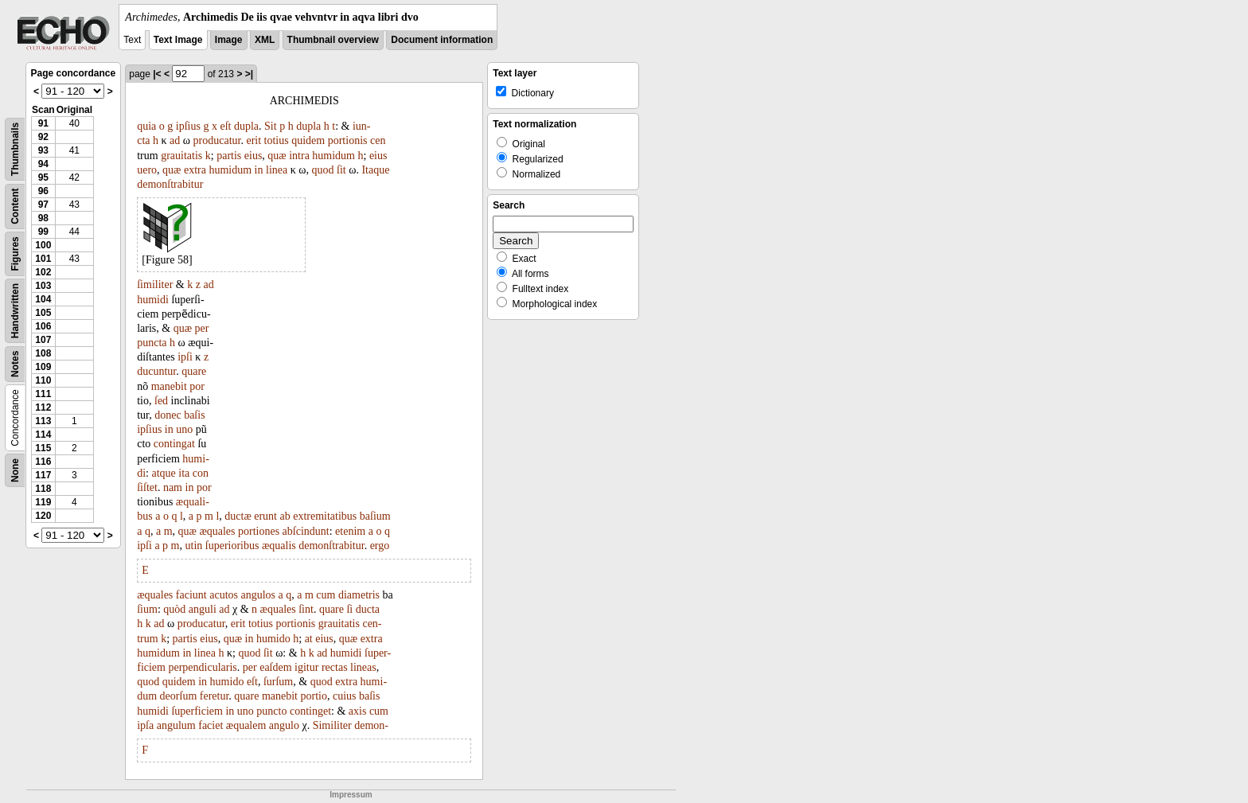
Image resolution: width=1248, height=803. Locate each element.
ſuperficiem (197, 711)
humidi (153, 300)
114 (43, 434)
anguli (202, 609)
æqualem (246, 725)
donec (167, 415)
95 (43, 177)
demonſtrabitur (170, 184)
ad (175, 140)
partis (228, 156)
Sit (270, 126)
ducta (368, 609)
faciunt (191, 595)
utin (194, 546)
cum (325, 595)
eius (253, 156)
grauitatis (181, 156)
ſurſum (278, 682)
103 (43, 285)
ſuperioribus (232, 546)
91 (43, 123)
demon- (371, 725)
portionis (348, 140)
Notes (15, 364)
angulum (176, 725)
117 (43, 475)
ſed (161, 401)
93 (43, 150)
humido (273, 639)
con (201, 473)
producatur (217, 140)
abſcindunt (306, 531)
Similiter (332, 725)
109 (43, 366)
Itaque (375, 170)
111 (43, 394)
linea (276, 170)
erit (253, 140)
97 (43, 204)
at (309, 639)
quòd (174, 609)
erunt (265, 516)
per (202, 328)
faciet (210, 725)
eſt (225, 126)
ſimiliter (155, 284)
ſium (147, 609)
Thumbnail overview (333, 39)
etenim (350, 531)
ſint (306, 609)
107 (43, 339)
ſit (341, 170)
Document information (442, 39)
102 (43, 272)
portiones (258, 531)
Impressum (351, 794)
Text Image (178, 39)
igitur (306, 667)
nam (172, 487)
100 (43, 245)
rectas (335, 667)
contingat (174, 444)
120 (43, 515)
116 (43, 461)
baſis (194, 415)
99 (43, 231)
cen (377, 140)
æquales (217, 531)
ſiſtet (147, 487)
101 (43, 258)
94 (43, 164)
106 (43, 326)
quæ (276, 156)
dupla (246, 126)
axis (358, 711)
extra (195, 170)
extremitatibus (325, 516)
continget (310, 711)
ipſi (185, 357)
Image (229, 39)
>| (249, 74)
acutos (223, 595)
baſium (375, 516)
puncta (151, 343)
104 (43, 299)
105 (43, 312)
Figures (15, 253)
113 (43, 421)
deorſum (178, 696)
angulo (284, 725)
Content (15, 206)
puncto (271, 711)
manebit (169, 386)
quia (146, 126)
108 (43, 353)
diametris (359, 595)
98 (43, 218)
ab (285, 516)
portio (314, 696)
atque (164, 473)
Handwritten (15, 310)
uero (147, 170)
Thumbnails (15, 149)
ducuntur (156, 371)
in (259, 170)
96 (43, 191)
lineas (363, 667)
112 (43, 407)
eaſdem (275, 667)
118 (43, 488)
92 (43, 136)
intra (299, 156)
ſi (349, 609)
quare (193, 371)
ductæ (237, 516)
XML (265, 39)
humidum (333, 156)
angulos (257, 595)
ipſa (145, 725)
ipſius (188, 126)
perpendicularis (202, 667)
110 (43, 380)
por (197, 386)
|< (157, 74)
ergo (380, 546)
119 (43, 502)
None (15, 470)
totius (276, 140)
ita (183, 473)
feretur (214, 696)
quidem (308, 140)
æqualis (279, 546)
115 (43, 448)
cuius (345, 696)
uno (184, 429)
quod (323, 170)
